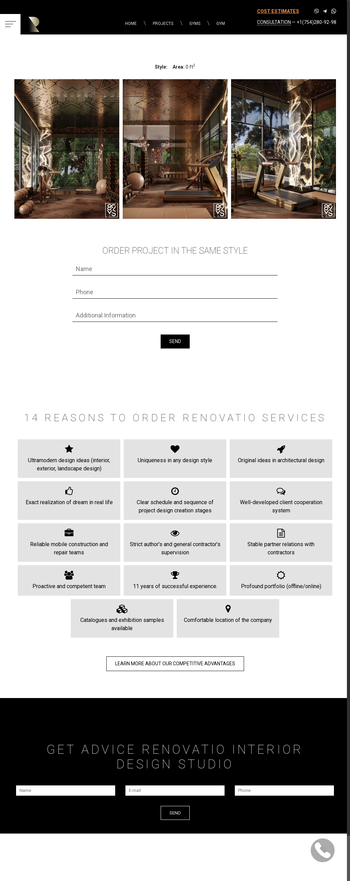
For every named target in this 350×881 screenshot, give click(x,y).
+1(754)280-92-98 (316, 22)
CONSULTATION (274, 22)
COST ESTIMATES (278, 11)
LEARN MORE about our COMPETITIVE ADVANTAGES (175, 663)
